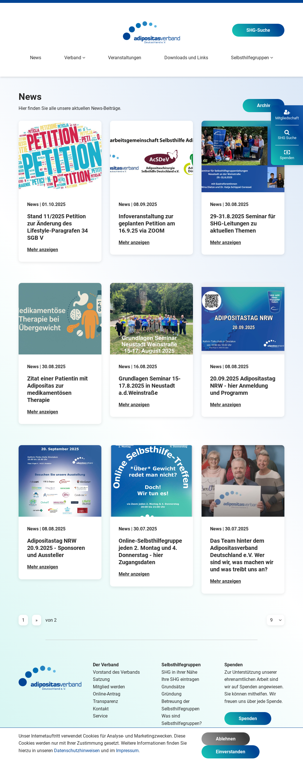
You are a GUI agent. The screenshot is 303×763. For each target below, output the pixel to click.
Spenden (248, 718)
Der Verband (106, 664)
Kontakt (101, 709)
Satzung (101, 679)
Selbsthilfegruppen (181, 664)
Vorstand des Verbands (116, 672)
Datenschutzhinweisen (77, 750)
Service (100, 716)
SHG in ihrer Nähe (179, 672)
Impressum (127, 750)
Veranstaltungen (124, 57)
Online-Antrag (106, 694)
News (35, 57)
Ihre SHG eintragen (180, 679)
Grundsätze (173, 686)
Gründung (172, 694)
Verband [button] (74, 57)
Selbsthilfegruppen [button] (252, 57)
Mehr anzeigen (42, 249)
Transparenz (105, 701)
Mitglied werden (109, 686)
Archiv (263, 105)
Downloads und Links (186, 57)
